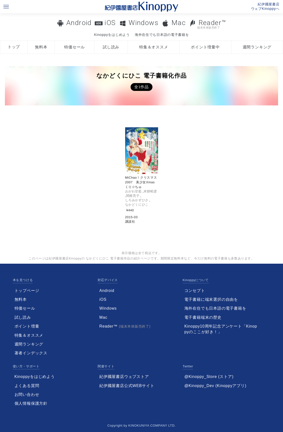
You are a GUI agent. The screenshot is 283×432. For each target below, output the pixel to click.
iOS (110, 23)
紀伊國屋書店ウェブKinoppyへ (265, 6)
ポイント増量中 (205, 47)
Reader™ (207, 24)
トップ (14, 47)
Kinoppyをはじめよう (112, 35)
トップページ (27, 290)
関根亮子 (133, 196)
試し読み (111, 47)
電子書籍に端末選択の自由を (211, 299)
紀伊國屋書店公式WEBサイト (126, 386)
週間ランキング (257, 47)
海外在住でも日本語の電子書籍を (162, 35)
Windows (143, 23)
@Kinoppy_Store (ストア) (209, 376)
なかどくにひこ (137, 204)
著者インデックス (31, 353)
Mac (178, 23)
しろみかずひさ (137, 200)
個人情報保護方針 (31, 403)
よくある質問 (27, 386)
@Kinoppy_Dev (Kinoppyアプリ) (215, 386)
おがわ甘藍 (133, 191)
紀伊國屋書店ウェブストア (124, 376)
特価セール (74, 47)
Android (79, 23)
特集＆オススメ (153, 47)
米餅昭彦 (150, 191)
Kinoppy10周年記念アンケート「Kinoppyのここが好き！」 (220, 329)
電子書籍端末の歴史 (203, 317)
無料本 (41, 47)
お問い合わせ (27, 394)
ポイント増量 (27, 326)
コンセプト (194, 290)
